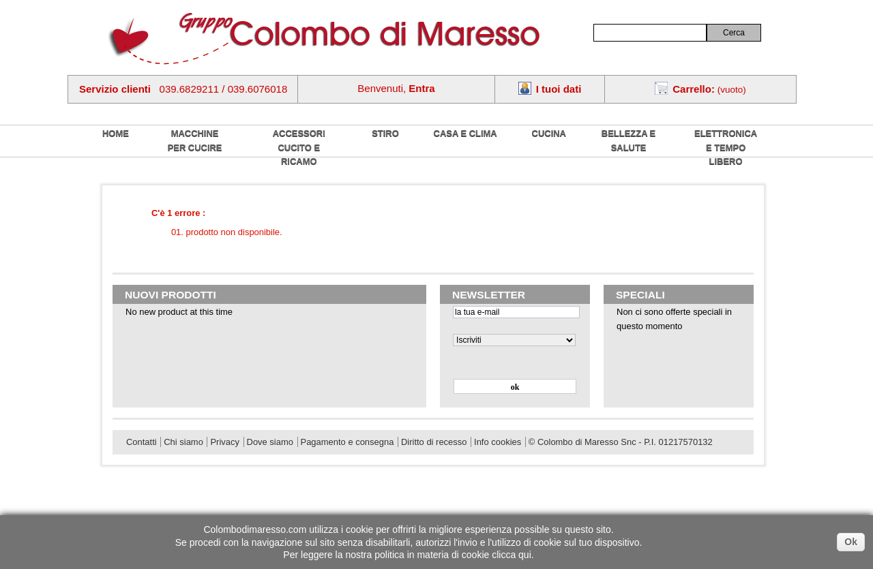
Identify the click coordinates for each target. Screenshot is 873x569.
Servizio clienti (115, 89)
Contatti (141, 442)
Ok (850, 541)
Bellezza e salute (628, 140)
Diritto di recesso (434, 442)
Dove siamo (270, 442)
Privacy (224, 442)
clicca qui (511, 554)
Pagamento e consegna (347, 442)
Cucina (549, 133)
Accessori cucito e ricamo (299, 147)
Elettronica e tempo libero (725, 147)
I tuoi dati (559, 89)
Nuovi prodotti (170, 295)
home (115, 133)
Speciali (640, 295)
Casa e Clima (465, 133)
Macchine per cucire (195, 140)
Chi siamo (183, 442)
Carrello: (693, 89)
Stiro (385, 133)
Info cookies (497, 442)
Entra (421, 88)
